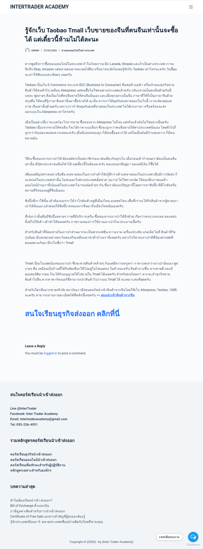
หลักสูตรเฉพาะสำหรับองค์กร (30, 470)
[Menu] (191, 7)
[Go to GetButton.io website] (193, 544)
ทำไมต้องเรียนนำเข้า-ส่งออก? (31, 500)
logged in (50, 353)
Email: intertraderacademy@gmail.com (38, 419)
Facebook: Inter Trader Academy (34, 414)
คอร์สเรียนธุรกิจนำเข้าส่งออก (31, 454)
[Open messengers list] (193, 537)
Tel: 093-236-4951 (24, 425)
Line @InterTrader (23, 408)
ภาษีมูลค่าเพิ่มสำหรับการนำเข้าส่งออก (37, 511)
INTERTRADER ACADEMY (39, 7)
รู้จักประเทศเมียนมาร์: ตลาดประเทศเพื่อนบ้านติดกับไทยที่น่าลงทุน (56, 522)
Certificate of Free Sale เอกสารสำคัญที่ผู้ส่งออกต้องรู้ (47, 516)
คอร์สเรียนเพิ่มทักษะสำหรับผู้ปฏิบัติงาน (37, 465)
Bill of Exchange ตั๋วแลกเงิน (29, 506)
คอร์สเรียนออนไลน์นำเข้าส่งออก (33, 460)
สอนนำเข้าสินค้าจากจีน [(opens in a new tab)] (117, 295)
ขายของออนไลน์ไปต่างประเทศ (77, 50)
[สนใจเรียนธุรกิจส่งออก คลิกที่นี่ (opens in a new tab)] (72, 314)
